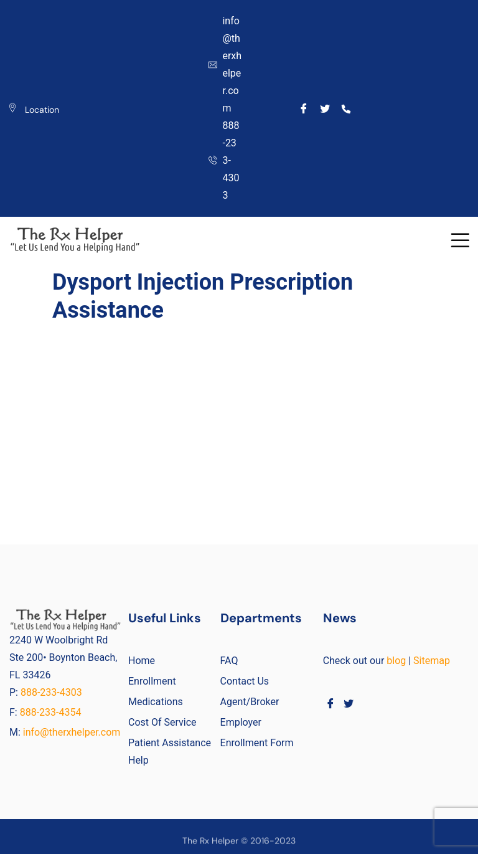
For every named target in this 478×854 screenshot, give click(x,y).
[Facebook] (304, 108)
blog (396, 661)
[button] (460, 240)
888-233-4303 (53, 692)
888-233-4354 (51, 712)
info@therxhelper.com (72, 732)
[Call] (346, 108)
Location (42, 109)
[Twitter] (325, 108)
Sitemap (431, 661)
